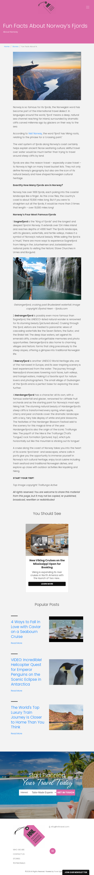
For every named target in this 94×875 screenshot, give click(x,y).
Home (6, 46)
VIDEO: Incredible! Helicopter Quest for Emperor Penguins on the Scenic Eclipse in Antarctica (26, 672)
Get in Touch (65, 792)
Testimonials (19, 863)
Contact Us (19, 854)
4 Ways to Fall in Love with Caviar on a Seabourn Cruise (26, 629)
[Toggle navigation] (87, 7)
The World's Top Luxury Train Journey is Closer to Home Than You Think (27, 717)
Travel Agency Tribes (61, 871)
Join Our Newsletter (76, 872)
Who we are (19, 849)
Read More (16, 643)
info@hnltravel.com (60, 826)
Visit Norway (35, 133)
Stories (15, 46)
